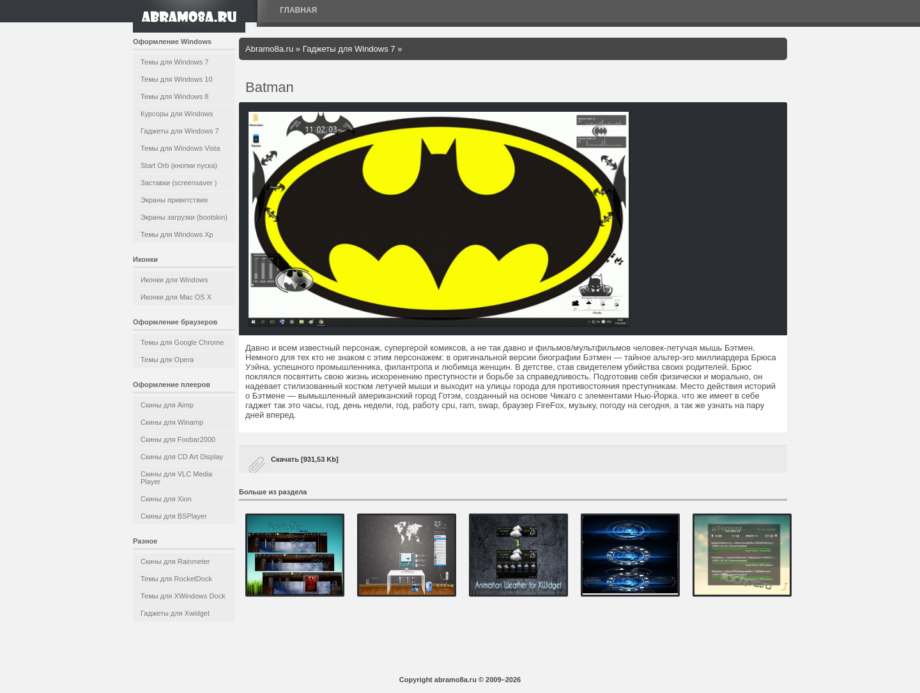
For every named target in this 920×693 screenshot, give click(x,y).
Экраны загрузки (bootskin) (184, 217)
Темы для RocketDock (176, 579)
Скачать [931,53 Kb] (305, 459)
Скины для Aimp (167, 405)
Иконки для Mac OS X (176, 297)
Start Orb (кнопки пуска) (179, 165)
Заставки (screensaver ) (179, 183)
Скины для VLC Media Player (176, 477)
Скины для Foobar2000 (178, 439)
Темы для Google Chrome (182, 342)
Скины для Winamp (172, 422)
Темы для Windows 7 (174, 62)
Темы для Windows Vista (180, 148)
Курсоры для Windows (177, 114)
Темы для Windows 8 (174, 96)
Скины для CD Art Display (182, 457)
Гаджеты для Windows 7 (180, 131)
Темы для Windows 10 (177, 79)
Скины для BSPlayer (174, 516)
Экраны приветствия (174, 200)
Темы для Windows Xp (177, 234)
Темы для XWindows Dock (183, 596)
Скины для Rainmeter (175, 561)
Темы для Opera (167, 359)
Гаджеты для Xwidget (175, 613)
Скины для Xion (166, 499)
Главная (298, 10)
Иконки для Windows (174, 280)
